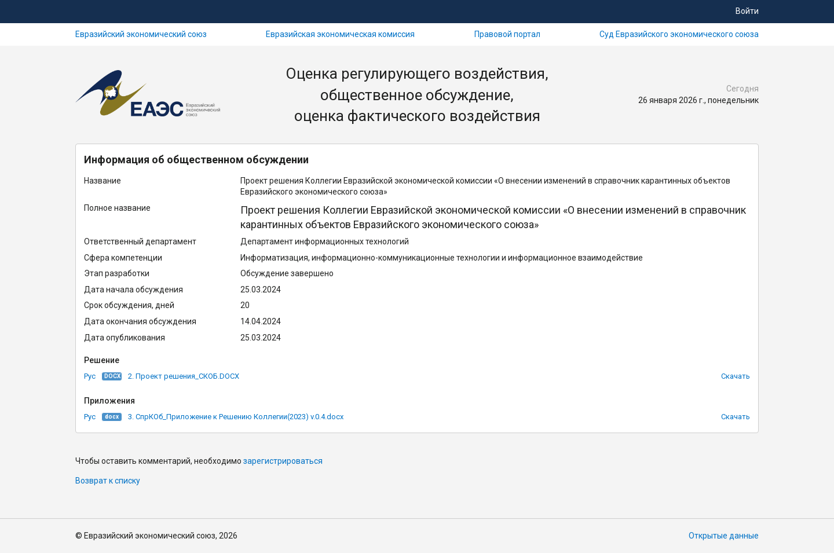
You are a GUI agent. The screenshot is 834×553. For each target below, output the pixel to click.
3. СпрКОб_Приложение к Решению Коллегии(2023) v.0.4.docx (235, 416)
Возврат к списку (107, 480)
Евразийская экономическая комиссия (340, 34)
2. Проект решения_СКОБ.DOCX (183, 376)
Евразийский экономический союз (141, 34)
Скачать (735, 376)
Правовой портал (507, 34)
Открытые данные (724, 535)
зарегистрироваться (283, 461)
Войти (747, 11)
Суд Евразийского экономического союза (679, 34)
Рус (90, 376)
